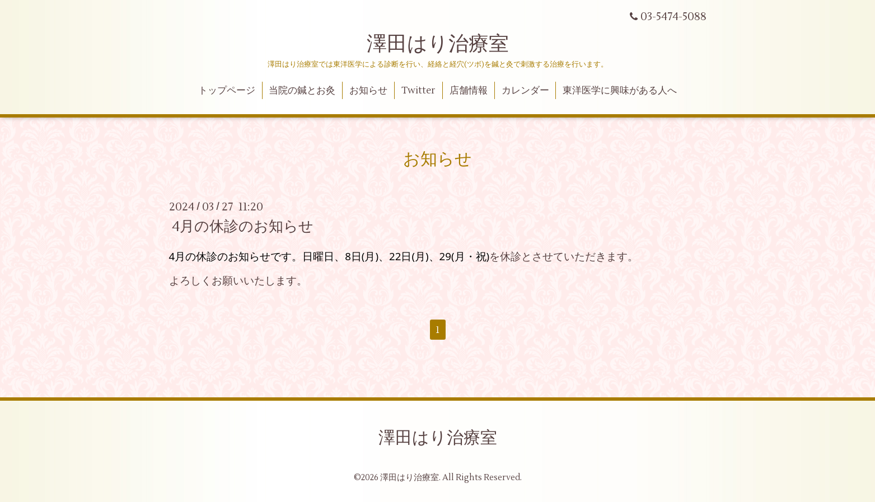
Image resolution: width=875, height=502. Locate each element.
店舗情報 (469, 91)
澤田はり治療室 (438, 44)
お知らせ (368, 91)
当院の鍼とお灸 (302, 91)
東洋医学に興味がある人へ (620, 91)
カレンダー (525, 91)
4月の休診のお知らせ (242, 226)
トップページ (226, 91)
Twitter (418, 91)
